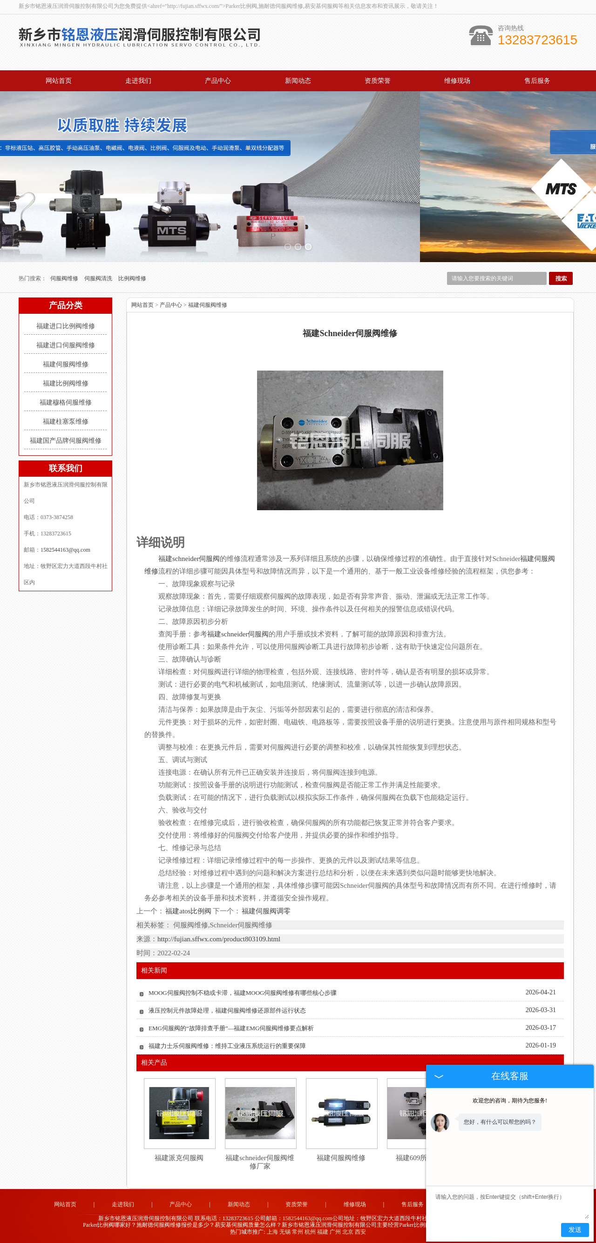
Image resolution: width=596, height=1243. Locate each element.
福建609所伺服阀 (422, 1158)
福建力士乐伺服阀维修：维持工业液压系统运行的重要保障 (227, 1045)
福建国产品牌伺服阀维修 (66, 440)
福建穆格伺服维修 (66, 402)
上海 (272, 1232)
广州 (335, 1232)
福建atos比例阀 (188, 911)
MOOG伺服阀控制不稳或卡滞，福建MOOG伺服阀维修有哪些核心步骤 (243, 992)
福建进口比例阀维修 (65, 326)
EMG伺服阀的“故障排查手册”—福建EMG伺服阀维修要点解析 (231, 1028)
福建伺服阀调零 (266, 911)
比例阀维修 (132, 278)
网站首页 (59, 80)
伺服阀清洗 (99, 278)
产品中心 (218, 80)
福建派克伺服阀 (179, 1158)
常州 (297, 1232)
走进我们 (138, 80)
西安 (360, 1232)
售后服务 (537, 80)
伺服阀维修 (65, 278)
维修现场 (457, 80)
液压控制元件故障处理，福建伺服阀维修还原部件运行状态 (227, 1010)
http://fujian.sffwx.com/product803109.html (218, 939)
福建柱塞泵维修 (65, 421)
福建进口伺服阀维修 (65, 345)
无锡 (285, 1232)
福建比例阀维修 (65, 383)
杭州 (310, 1232)
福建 (322, 1232)
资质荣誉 (378, 80)
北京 (347, 1232)
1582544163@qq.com (65, 550)
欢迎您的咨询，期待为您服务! (510, 1100)
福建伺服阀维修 (65, 364)
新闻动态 (298, 80)
